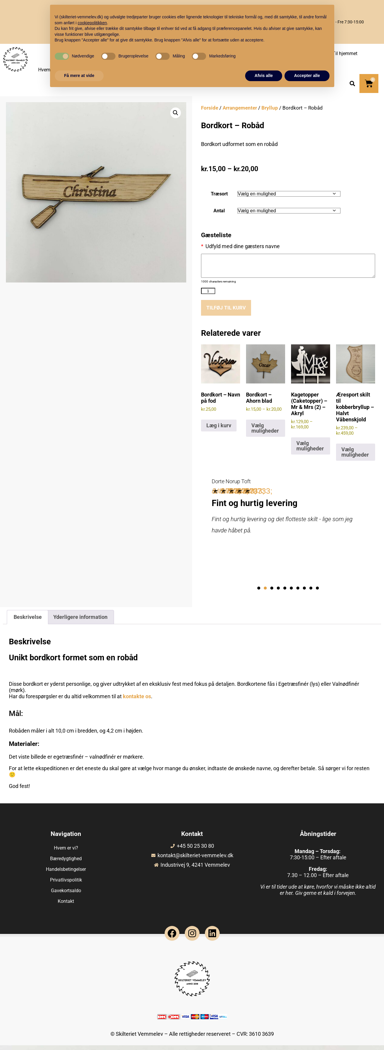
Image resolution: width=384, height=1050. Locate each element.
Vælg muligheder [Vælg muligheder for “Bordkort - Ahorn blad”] (265, 433)
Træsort (219, 194)
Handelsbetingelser (66, 874)
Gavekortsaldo (66, 895)
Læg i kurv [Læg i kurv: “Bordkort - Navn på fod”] (218, 430)
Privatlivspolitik (66, 884)
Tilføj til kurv (227, 312)
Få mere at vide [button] (79, 75)
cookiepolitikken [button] (92, 22)
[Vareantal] (208, 295)
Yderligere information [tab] (80, 622)
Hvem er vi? (66, 852)
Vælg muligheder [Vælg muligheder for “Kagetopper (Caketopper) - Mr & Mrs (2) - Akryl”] (310, 450)
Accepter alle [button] (307, 75)
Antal (219, 210)
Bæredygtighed (66, 863)
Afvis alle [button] (264, 75)
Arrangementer (240, 108)
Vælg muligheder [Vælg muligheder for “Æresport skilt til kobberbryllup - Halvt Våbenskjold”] (355, 457)
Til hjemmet (344, 53)
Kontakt (66, 906)
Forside (209, 108)
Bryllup (269, 108)
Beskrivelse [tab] (28, 622)
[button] (352, 84)
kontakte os (137, 701)
